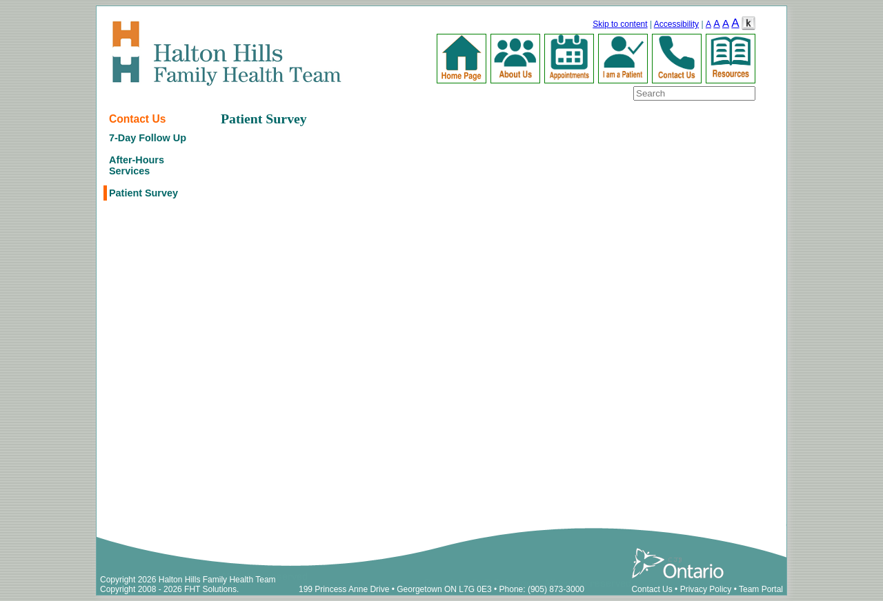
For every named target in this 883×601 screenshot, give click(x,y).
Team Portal (761, 589)
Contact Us (137, 119)
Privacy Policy (706, 589)
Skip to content (620, 24)
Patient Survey (143, 192)
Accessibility (676, 24)
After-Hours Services (136, 165)
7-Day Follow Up (147, 137)
